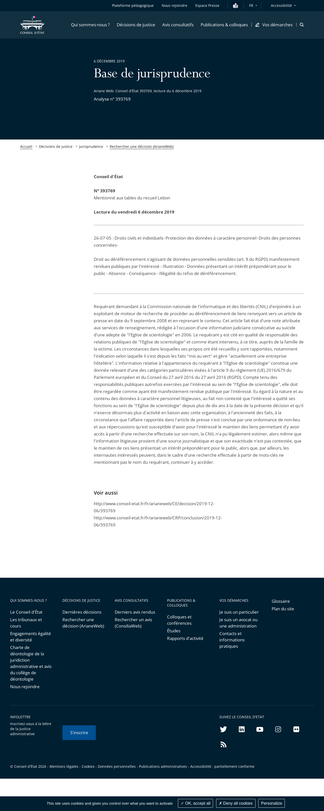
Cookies (88, 766)
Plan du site (283, 609)
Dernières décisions (81, 612)
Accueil (26, 146)
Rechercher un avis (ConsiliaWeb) (133, 623)
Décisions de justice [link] (56, 146)
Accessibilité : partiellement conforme (222, 766)
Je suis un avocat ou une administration (238, 623)
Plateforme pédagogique (133, 5)
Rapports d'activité (185, 638)
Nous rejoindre (25, 686)
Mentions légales (64, 766)
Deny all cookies (236, 803)
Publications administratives (163, 766)
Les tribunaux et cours (26, 623)
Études (173, 631)
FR (251, 5)
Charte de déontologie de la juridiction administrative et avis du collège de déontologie (31, 663)
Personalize (271, 803)
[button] (90, 25)
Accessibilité (281, 5)
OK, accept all (195, 803)
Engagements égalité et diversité (30, 637)
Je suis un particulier (239, 612)
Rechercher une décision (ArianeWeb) (142, 146)
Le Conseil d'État (26, 612)
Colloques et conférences (179, 620)
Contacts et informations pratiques (232, 640)
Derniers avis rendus (135, 612)
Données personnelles (117, 766)
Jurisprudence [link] (91, 146)
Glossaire (281, 601)
